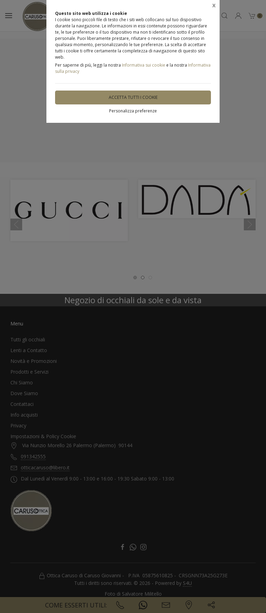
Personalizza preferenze (133, 111)
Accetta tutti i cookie (133, 97)
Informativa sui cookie (143, 65)
